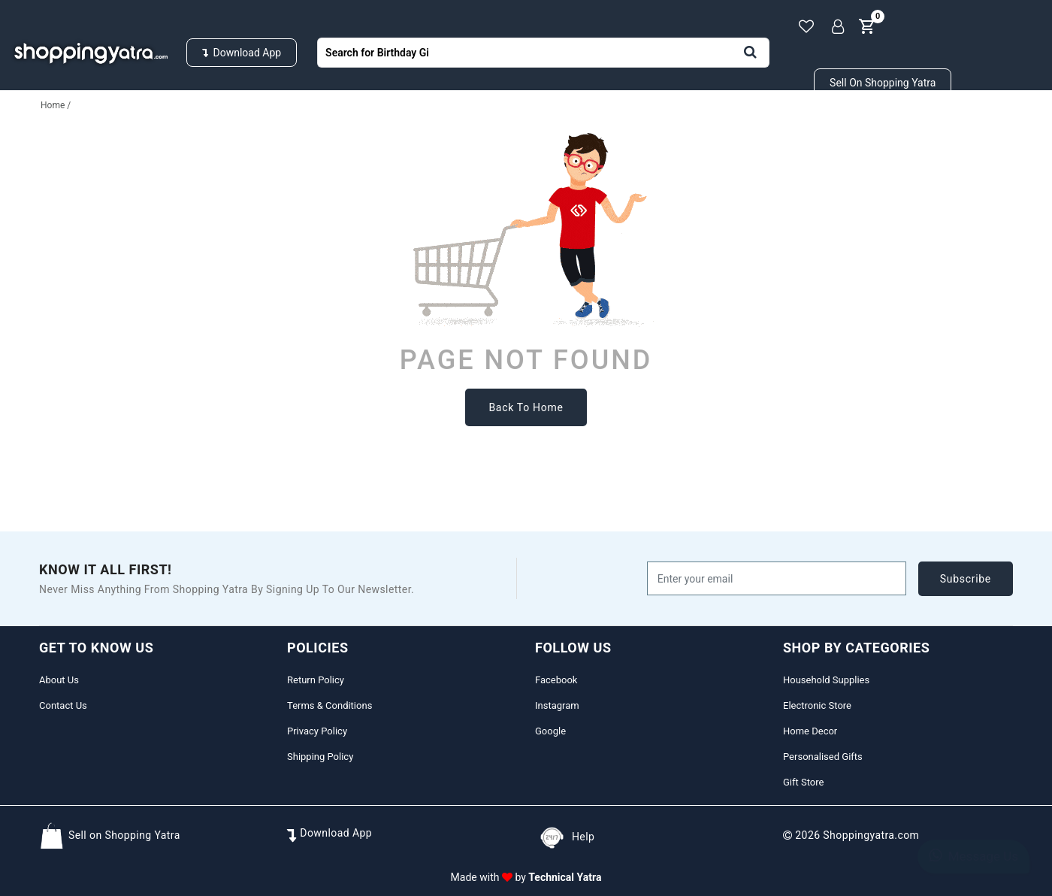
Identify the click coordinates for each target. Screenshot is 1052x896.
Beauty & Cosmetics (821, 127)
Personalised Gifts (648, 127)
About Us (59, 680)
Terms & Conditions (329, 705)
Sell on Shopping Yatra (883, 83)
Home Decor (810, 731)
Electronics (354, 127)
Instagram (557, 705)
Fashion (240, 127)
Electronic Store (817, 705)
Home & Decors (491, 127)
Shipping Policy (320, 756)
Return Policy (315, 680)
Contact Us (63, 705)
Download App (242, 53)
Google (550, 731)
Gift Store (803, 782)
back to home (525, 407)
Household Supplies (101, 127)
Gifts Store (971, 127)
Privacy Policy (317, 731)
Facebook (556, 680)
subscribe (965, 579)
